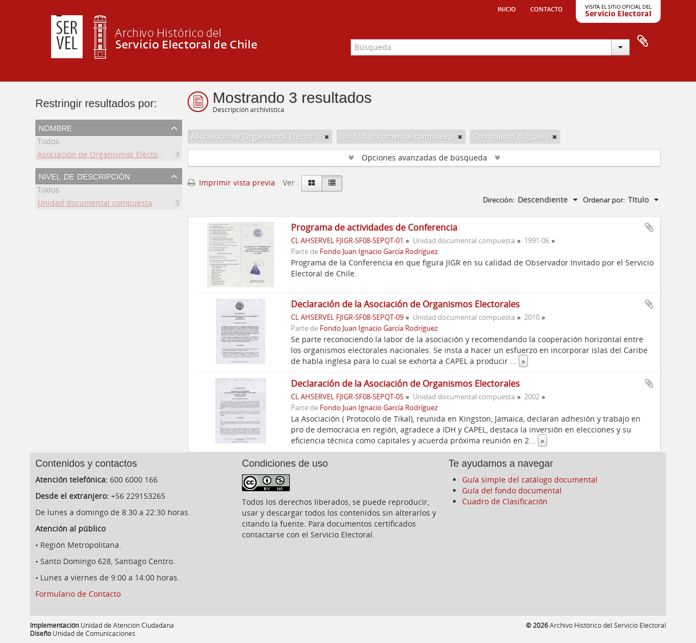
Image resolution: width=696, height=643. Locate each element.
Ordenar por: (604, 200)
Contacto (546, 8)
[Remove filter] (327, 136)
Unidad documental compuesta (95, 204)
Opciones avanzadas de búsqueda (424, 157)
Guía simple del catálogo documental (530, 479)
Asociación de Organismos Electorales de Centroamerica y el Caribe (161, 156)
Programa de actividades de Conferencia (374, 227)
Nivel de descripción (84, 176)
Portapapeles (643, 41)
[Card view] (311, 183)
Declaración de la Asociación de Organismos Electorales (405, 304)
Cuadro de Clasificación (505, 501)
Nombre (55, 127)
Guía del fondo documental (512, 490)
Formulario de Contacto (78, 594)
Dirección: (498, 200)
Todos (48, 143)
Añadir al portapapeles (649, 227)
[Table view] (332, 183)
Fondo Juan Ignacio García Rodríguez (379, 251)
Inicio (507, 8)
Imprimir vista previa (231, 182)
